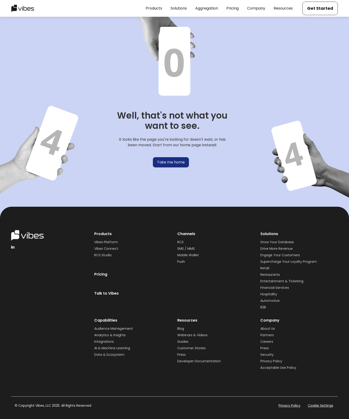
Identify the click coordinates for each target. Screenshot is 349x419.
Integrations (104, 341)
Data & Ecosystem (109, 354)
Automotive (270, 300)
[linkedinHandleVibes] (12, 247)
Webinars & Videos (192, 335)
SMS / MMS (186, 248)
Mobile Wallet (188, 255)
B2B (263, 307)
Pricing (100, 274)
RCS (180, 242)
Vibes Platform (106, 242)
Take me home (171, 162)
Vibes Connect (106, 248)
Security (267, 354)
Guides (182, 341)
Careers (266, 341)
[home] (22, 8)
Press (181, 354)
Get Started (320, 8)
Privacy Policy (271, 361)
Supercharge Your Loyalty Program (288, 261)
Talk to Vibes (106, 293)
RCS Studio (103, 255)
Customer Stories (191, 348)
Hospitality (268, 294)
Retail (264, 268)
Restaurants (270, 274)
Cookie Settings (320, 405)
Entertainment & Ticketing (281, 281)
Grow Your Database (277, 242)
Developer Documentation (199, 361)
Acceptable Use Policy (278, 367)
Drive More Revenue (276, 248)
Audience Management (113, 328)
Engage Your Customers (280, 255)
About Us (267, 328)
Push (181, 261)
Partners (267, 335)
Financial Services (274, 287)
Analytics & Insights (110, 335)
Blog (180, 328)
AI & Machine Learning (112, 348)
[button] (153, 8)
